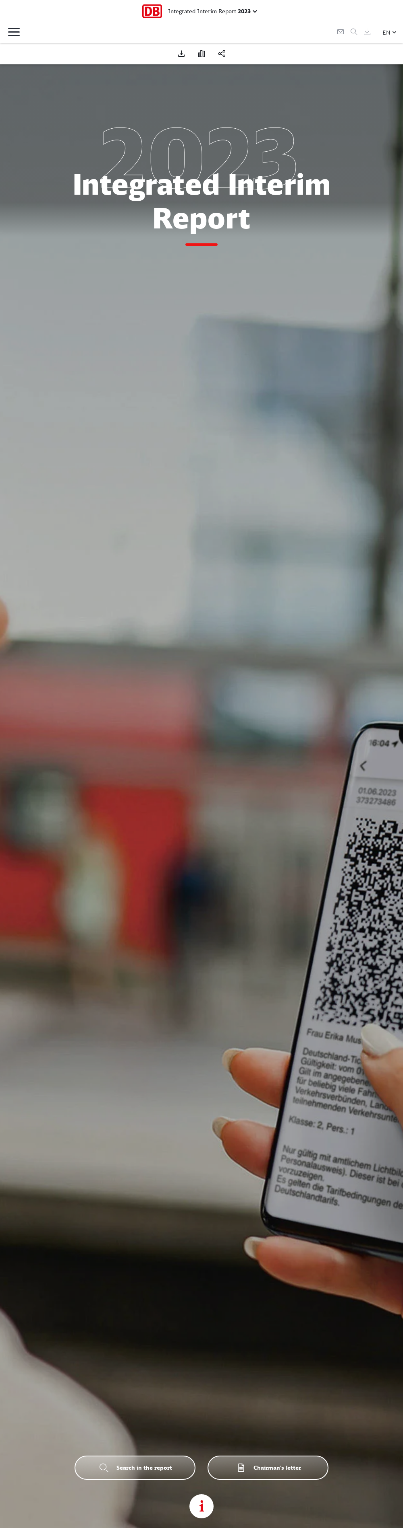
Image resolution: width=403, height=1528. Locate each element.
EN (386, 32)
